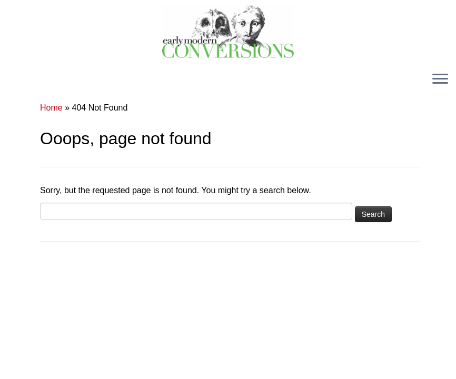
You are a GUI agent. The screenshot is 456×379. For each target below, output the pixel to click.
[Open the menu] (440, 79)
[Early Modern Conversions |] (228, 31)
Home (51, 107)
